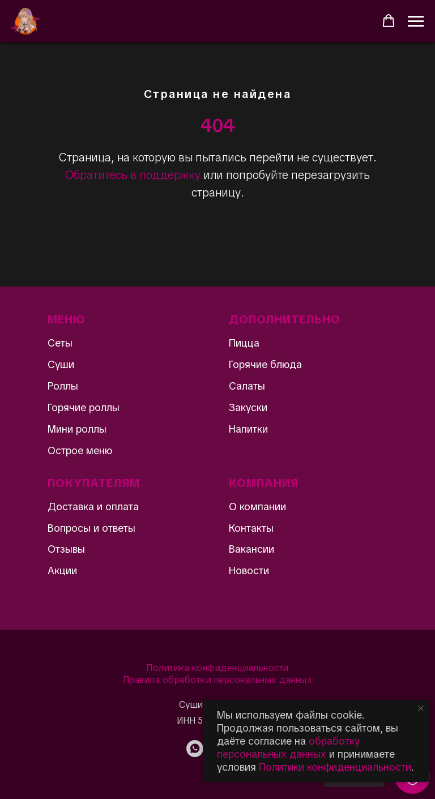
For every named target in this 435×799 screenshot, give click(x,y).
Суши (61, 364)
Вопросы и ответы (91, 528)
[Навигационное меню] (416, 21)
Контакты (251, 528)
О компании (257, 506)
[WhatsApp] (194, 754)
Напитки (248, 428)
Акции (62, 570)
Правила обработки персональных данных (218, 680)
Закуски (248, 407)
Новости (249, 570)
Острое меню (80, 450)
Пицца (244, 342)
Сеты (60, 342)
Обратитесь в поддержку (133, 175)
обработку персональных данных (288, 747)
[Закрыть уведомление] (421, 708)
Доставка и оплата (93, 506)
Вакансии (251, 549)
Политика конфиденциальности (217, 668)
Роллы (63, 385)
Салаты (247, 385)
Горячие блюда (265, 364)
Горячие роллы (84, 407)
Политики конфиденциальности (335, 767)
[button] (388, 21)
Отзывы (66, 549)
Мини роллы (77, 428)
